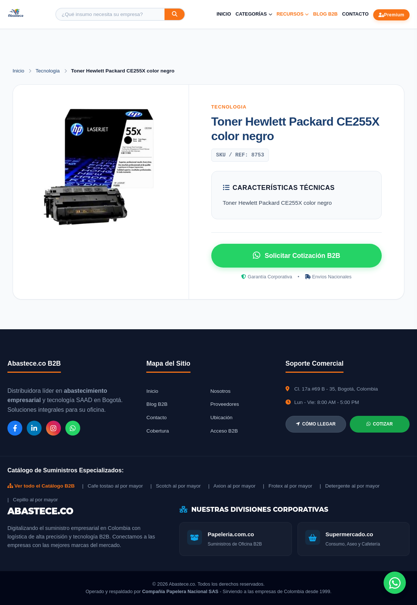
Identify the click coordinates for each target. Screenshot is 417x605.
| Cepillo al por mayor (32, 499)
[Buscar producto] (110, 14)
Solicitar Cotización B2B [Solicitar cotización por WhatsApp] (296, 255)
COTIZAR (379, 424)
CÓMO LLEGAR (316, 424)
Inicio (223, 14)
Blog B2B (325, 14)
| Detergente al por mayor (349, 486)
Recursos (293, 14)
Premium (391, 14)
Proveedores (224, 404)
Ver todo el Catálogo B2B (41, 486)
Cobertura (157, 431)
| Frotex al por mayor (287, 486)
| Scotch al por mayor (175, 486)
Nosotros (220, 391)
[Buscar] (174, 14)
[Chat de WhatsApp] (395, 583)
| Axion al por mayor (231, 486)
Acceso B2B (224, 431)
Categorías (253, 14)
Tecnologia (48, 71)
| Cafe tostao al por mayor (112, 486)
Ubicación (221, 417)
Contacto (355, 14)
